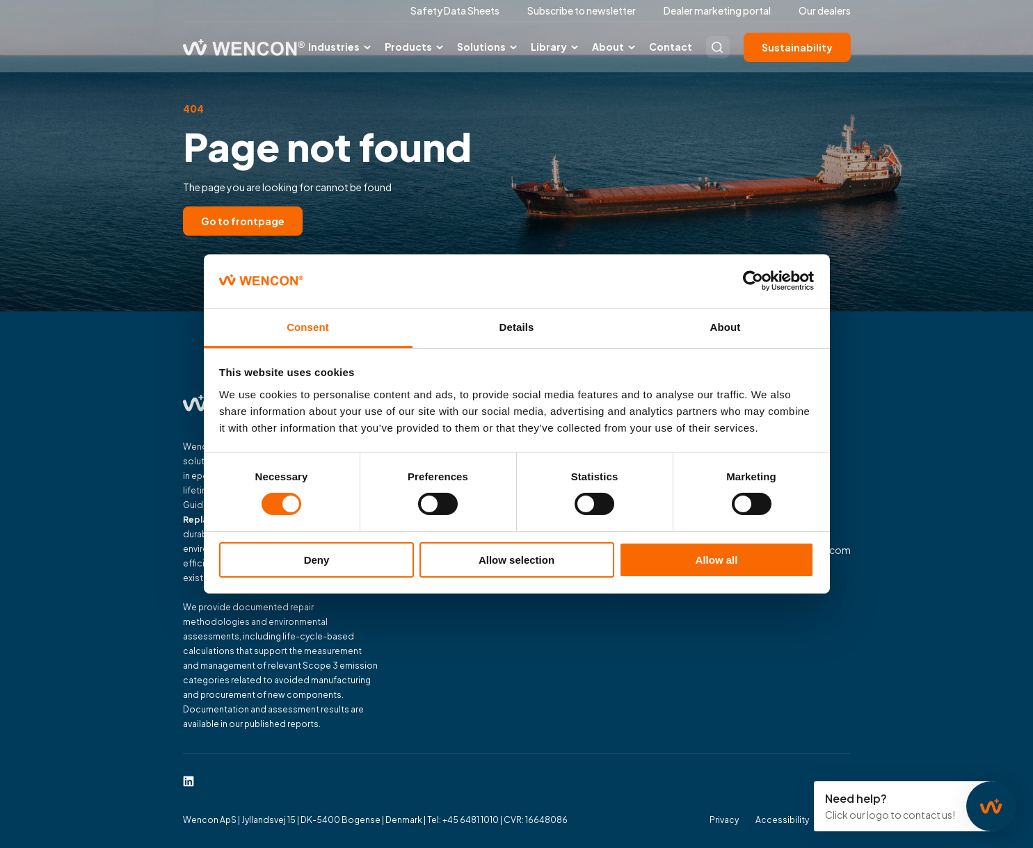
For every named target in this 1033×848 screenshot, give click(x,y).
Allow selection (516, 560)
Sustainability (797, 47)
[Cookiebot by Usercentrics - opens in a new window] (753, 280)
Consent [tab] (308, 327)
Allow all (717, 560)
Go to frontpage (243, 221)
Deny (317, 560)
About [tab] (725, 327)
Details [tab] (516, 327)
